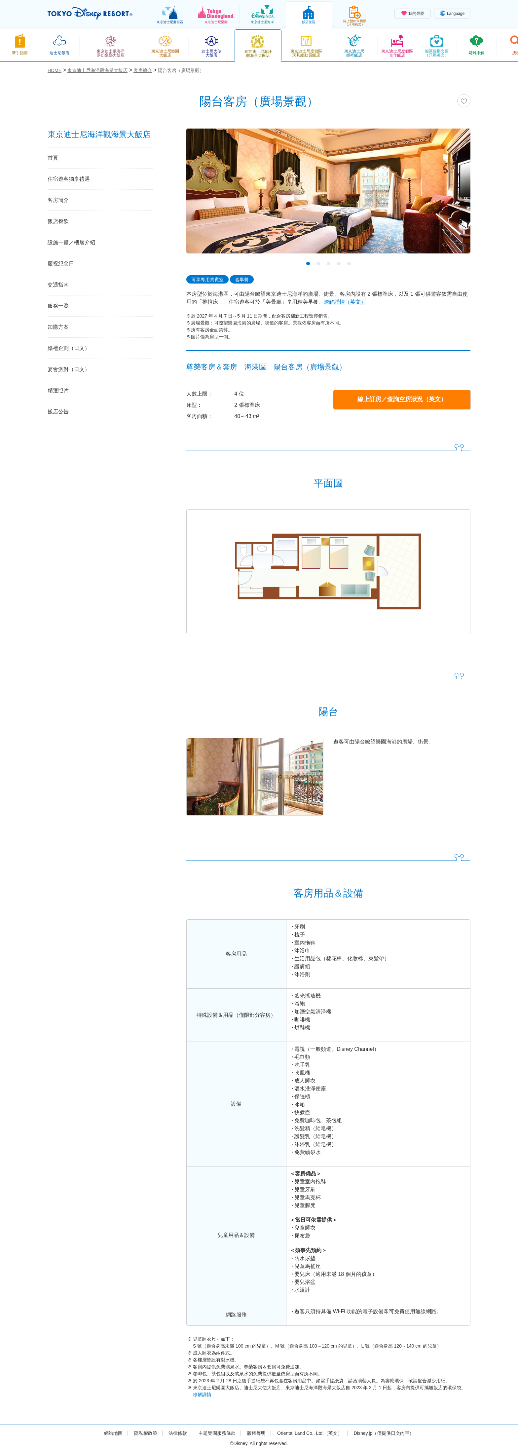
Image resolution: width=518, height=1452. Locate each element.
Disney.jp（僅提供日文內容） (384, 1433)
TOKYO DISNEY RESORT (90, 13)
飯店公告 (58, 411)
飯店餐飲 (58, 221)
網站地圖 (113, 1433)
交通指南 (58, 284)
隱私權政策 (145, 1433)
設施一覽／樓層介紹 (71, 242)
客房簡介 (58, 200)
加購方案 (58, 327)
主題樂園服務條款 (217, 1433)
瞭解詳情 (202, 1394)
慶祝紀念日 (61, 263)
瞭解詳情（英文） (345, 302)
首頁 (53, 158)
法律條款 (177, 1433)
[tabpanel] (328, 195)
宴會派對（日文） (69, 369)
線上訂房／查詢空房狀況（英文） (402, 399)
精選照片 (58, 390)
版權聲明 (256, 1433)
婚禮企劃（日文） (69, 348)
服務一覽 (58, 306)
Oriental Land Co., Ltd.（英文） (309, 1433)
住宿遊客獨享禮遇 (69, 179)
